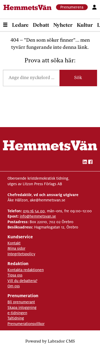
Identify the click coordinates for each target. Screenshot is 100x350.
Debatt (41, 25)
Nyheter (63, 25)
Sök (78, 78)
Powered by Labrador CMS (50, 342)
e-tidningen (17, 312)
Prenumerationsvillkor (26, 323)
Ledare (20, 25)
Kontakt (14, 243)
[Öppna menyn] (5, 25)
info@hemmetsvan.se (38, 216)
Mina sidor (16, 248)
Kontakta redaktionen (25, 269)
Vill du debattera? (22, 280)
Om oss (13, 286)
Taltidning (15, 318)
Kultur (85, 25)
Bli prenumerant (21, 302)
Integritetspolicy (21, 254)
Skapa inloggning (22, 307)
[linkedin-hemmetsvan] (85, 162)
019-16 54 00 (34, 211)
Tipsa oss (14, 275)
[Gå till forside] (27, 7)
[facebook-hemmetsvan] (90, 162)
